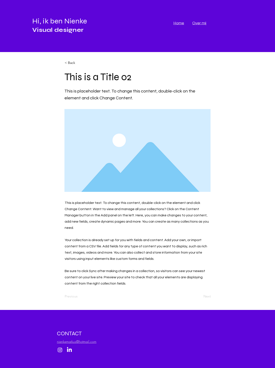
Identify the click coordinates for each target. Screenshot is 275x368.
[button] (79, 63)
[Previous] (79, 296)
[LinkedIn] (69, 350)
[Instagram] (60, 350)
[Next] (200, 296)
